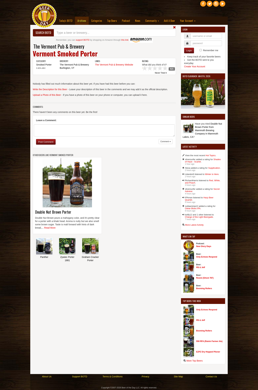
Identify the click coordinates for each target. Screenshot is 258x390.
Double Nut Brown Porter (53, 212)
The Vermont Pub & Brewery (58, 46)
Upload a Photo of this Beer (47, 95)
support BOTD (82, 40)
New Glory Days (203, 246)
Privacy (145, 376)
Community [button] (152, 21)
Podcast (126, 21)
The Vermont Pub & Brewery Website (114, 64)
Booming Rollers (204, 288)
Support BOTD (79, 376)
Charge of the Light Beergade (199, 217)
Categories (96, 21)
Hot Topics (210, 155)
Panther (44, 257)
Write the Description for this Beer (50, 89)
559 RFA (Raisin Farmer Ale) (209, 341)
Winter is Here (212, 174)
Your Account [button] (187, 21)
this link (124, 40)
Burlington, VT (67, 68)
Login (189, 50)
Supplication (214, 168)
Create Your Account (194, 66)
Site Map (178, 376)
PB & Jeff (200, 267)
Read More (49, 227)
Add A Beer (169, 21)
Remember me (210, 50)
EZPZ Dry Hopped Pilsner (208, 352)
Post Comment (45, 142)
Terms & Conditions (112, 376)
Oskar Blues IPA (192, 208)
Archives (83, 21)
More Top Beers (194, 360)
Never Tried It (161, 73)
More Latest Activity (194, 225)
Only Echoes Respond (206, 257)
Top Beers (112, 21)
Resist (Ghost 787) (204, 278)
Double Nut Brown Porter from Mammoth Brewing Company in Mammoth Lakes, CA (202, 130)
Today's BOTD (66, 21)
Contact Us (211, 376)
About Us (47, 376)
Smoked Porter (44, 64)
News (137, 21)
